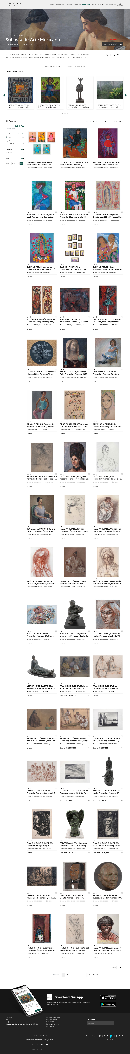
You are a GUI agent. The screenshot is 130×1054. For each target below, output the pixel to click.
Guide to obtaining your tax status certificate (22, 1024)
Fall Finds (9, 153)
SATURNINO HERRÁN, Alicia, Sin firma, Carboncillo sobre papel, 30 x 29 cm (42, 479)
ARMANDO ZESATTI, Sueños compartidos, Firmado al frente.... (109, 106)
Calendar (9, 1017)
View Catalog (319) (110, 44)
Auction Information (76, 66)
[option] (20, 92)
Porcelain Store (51, 1019)
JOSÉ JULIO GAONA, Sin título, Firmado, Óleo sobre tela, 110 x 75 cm (74, 217)
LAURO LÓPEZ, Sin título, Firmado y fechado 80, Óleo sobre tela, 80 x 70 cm (106, 374)
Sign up (93, 4)
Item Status (10, 134)
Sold (15, 141)
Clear (20, 134)
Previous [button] (4, 95)
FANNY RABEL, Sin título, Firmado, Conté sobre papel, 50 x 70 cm (41, 793)
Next (95, 975)
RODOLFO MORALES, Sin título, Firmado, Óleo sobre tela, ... (19, 106)
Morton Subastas (15, 4)
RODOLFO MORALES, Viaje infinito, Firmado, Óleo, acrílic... (49, 106)
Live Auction (15, 36)
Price (7, 158)
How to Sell (77, 4)
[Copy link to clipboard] (107, 55)
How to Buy (70, 4)
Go (21, 163)
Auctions (52, 4)
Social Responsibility (110, 4)
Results (8, 1019)
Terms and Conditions (34, 1040)
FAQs (7, 1022)
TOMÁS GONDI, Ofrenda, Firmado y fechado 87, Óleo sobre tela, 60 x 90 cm (40, 636)
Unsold (15, 144)
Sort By (88, 121)
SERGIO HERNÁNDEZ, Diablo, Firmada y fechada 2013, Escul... (78, 106)
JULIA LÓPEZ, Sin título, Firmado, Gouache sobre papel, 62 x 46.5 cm (107, 269)
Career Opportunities (53, 1017)
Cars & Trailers (51, 1026)
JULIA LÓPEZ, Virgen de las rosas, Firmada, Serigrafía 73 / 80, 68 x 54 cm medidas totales (41, 269)
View (115, 121)
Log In (99, 4)
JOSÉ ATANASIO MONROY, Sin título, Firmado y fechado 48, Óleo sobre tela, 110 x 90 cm (41, 531)
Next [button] (126, 95)
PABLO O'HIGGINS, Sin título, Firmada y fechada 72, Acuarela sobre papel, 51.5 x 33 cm (41, 950)
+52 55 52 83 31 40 (40, 1036)
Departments (60, 4)
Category (9, 149)
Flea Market (50, 1022)
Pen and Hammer (52, 1024)
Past (15, 137)
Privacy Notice (48, 1040)
